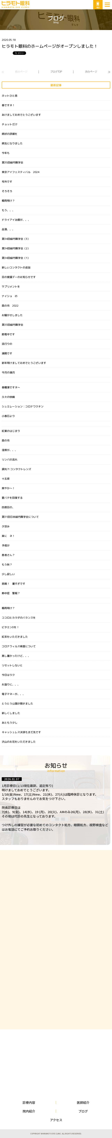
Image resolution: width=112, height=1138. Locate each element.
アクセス (56, 1119)
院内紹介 (29, 1111)
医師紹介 (83, 1102)
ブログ (83, 1111)
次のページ (91, 71)
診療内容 (29, 1102)
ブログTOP (56, 71)
